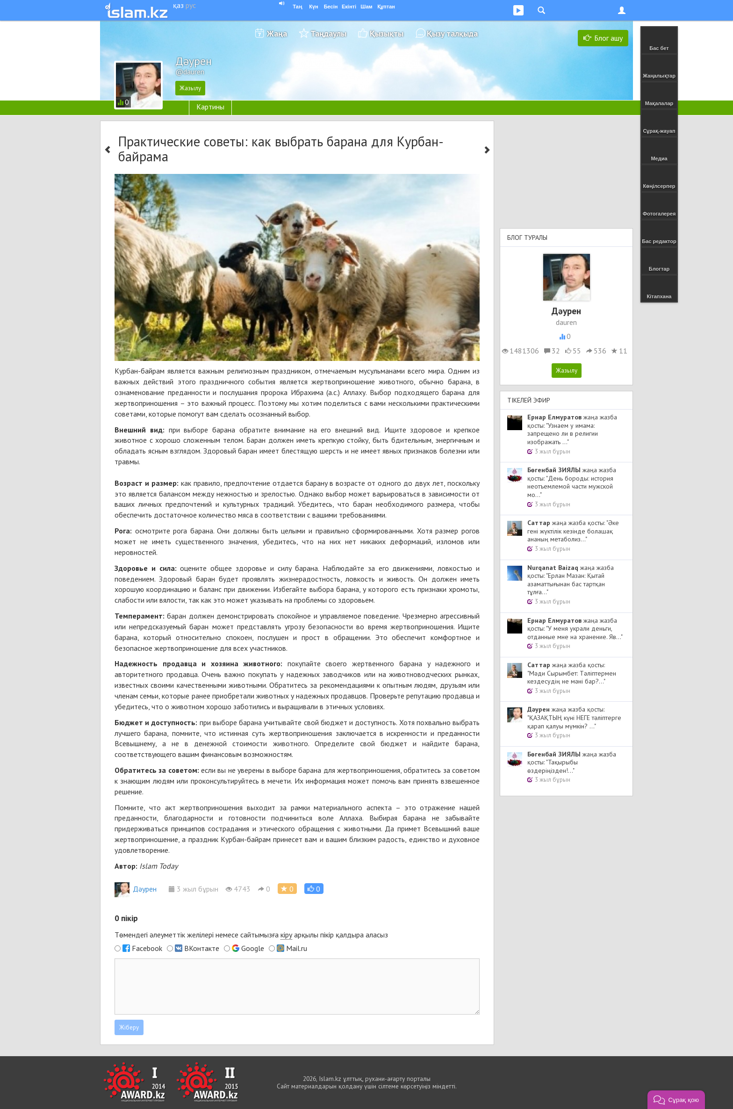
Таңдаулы (328, 33)
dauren (566, 322)
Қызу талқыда (452, 33)
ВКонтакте (201, 948)
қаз (178, 5)
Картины (210, 106)
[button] (313, 888)
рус (191, 5)
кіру (286, 934)
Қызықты (386, 33)
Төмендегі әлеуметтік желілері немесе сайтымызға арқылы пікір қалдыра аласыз (251, 935)
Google (252, 948)
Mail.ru (296, 948)
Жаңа (277, 33)
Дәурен (136, 888)
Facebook (147, 948)
